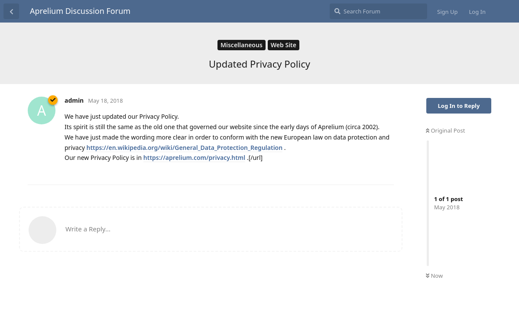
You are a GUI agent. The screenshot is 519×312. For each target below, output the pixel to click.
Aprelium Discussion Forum (80, 11)
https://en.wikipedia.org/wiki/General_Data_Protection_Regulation (184, 147)
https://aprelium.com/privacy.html (194, 157)
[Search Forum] (378, 11)
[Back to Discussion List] (11, 11)
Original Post (445, 130)
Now (434, 276)
